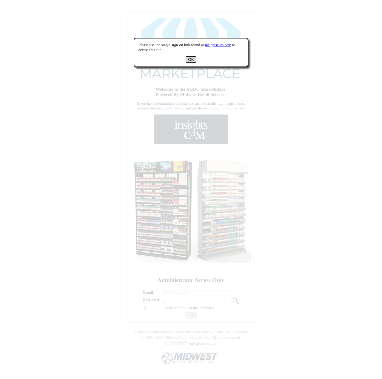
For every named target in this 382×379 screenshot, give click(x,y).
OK (191, 59)
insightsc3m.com (218, 45)
